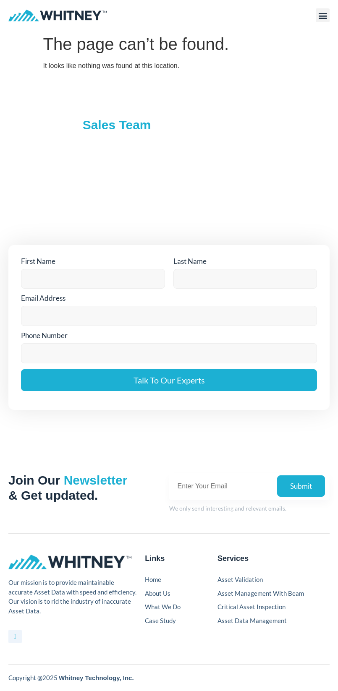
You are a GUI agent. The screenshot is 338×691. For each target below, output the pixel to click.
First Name (38, 261)
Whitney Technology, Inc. (96, 677)
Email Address (43, 298)
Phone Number (44, 335)
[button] (323, 15)
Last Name (190, 261)
